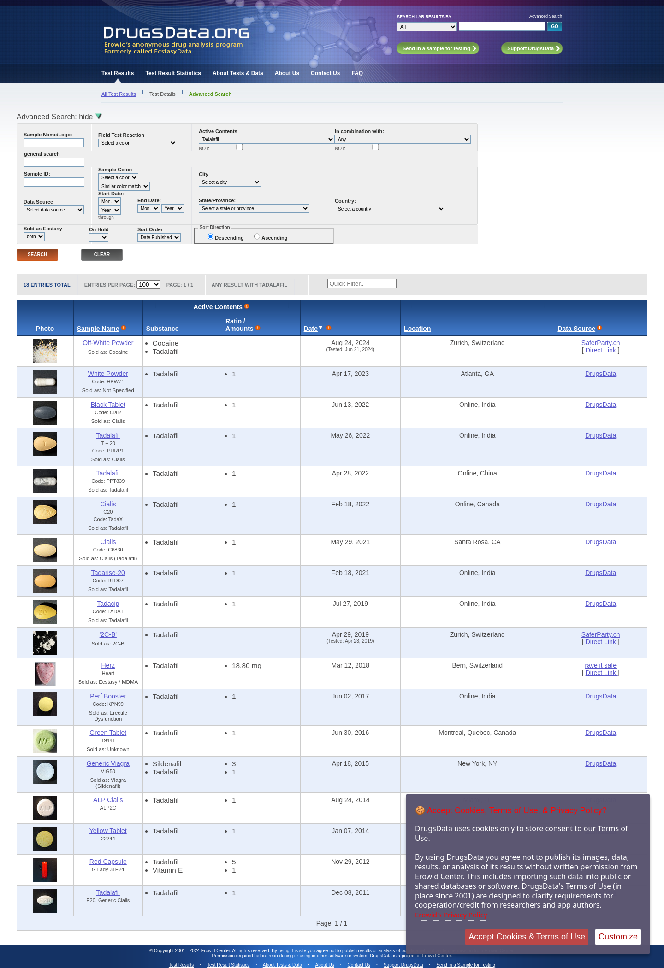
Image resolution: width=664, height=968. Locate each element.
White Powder (108, 373)
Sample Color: (115, 169)
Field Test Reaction (121, 135)
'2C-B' (108, 634)
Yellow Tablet (108, 830)
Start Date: (111, 193)
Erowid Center (436, 955)
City (203, 174)
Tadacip (108, 603)
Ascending (274, 238)
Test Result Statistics (173, 73)
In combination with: (359, 131)
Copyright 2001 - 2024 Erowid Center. (192, 950)
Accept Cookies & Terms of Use (526, 936)
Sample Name (98, 328)
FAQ (357, 73)
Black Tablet (108, 404)
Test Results (117, 73)
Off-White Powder (108, 342)
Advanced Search (545, 16)
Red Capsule (108, 861)
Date (311, 328)
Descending (229, 238)
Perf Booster (108, 696)
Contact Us (325, 73)
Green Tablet (107, 732)
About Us (287, 73)
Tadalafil (108, 435)
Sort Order (150, 229)
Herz (108, 665)
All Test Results (118, 94)
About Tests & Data (238, 73)
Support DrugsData (403, 965)
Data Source (38, 202)
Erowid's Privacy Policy (451, 914)
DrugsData (600, 373)
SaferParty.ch (600, 342)
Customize (618, 936)
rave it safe (600, 665)
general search (42, 154)
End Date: (149, 200)
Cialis (108, 504)
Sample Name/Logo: (48, 134)
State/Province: (217, 200)
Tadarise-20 (108, 572)
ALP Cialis (108, 800)
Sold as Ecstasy (43, 228)
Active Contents (218, 131)
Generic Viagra (108, 763)
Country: (345, 201)
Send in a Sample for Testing (465, 965)
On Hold (99, 229)
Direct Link (602, 350)
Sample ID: (37, 173)
